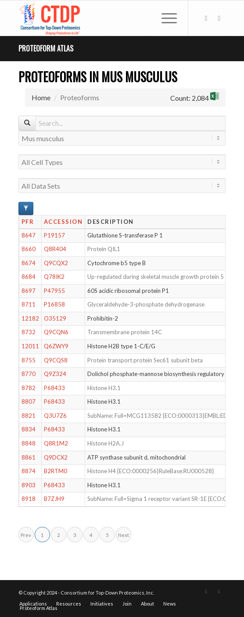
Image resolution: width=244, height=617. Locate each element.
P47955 (54, 290)
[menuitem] (165, 18)
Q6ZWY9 (56, 346)
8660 (29, 248)
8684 (29, 276)
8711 (29, 304)
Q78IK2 (54, 276)
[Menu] (165, 18)
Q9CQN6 (56, 332)
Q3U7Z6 (55, 415)
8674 (29, 263)
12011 (30, 346)
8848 (29, 443)
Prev (26, 535)
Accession (63, 221)
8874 (29, 471)
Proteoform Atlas (45, 48)
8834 (29, 429)
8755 (29, 360)
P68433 (54, 387)
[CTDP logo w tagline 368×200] (101, 18)
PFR (28, 221)
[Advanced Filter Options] (25, 208)
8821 (29, 415)
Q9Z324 (55, 373)
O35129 (55, 318)
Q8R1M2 (56, 443)
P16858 (54, 304)
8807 (29, 401)
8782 (29, 387)
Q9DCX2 (56, 457)
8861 (29, 457)
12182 (30, 318)
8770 (29, 373)
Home (41, 97)
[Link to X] (205, 18)
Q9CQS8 (56, 360)
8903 (29, 485)
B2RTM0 (55, 471)
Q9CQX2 (56, 263)
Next (123, 535)
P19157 (54, 235)
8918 (29, 498)
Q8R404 (55, 248)
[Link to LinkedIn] (219, 18)
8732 (29, 332)
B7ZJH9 (54, 498)
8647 (29, 235)
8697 (29, 290)
